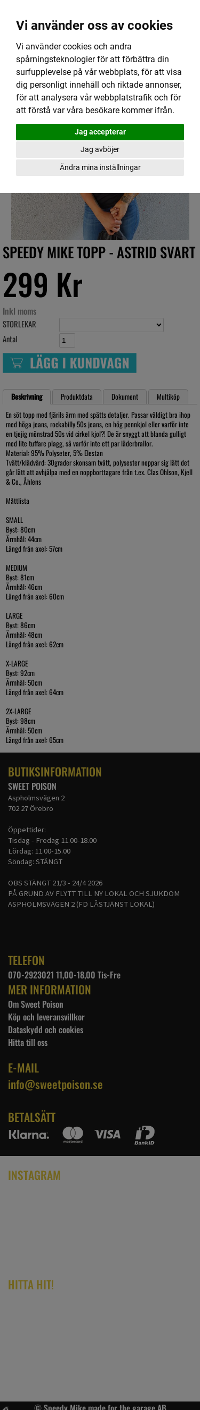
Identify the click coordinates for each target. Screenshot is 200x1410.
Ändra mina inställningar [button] (100, 167)
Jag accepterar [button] (100, 132)
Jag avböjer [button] (100, 149)
